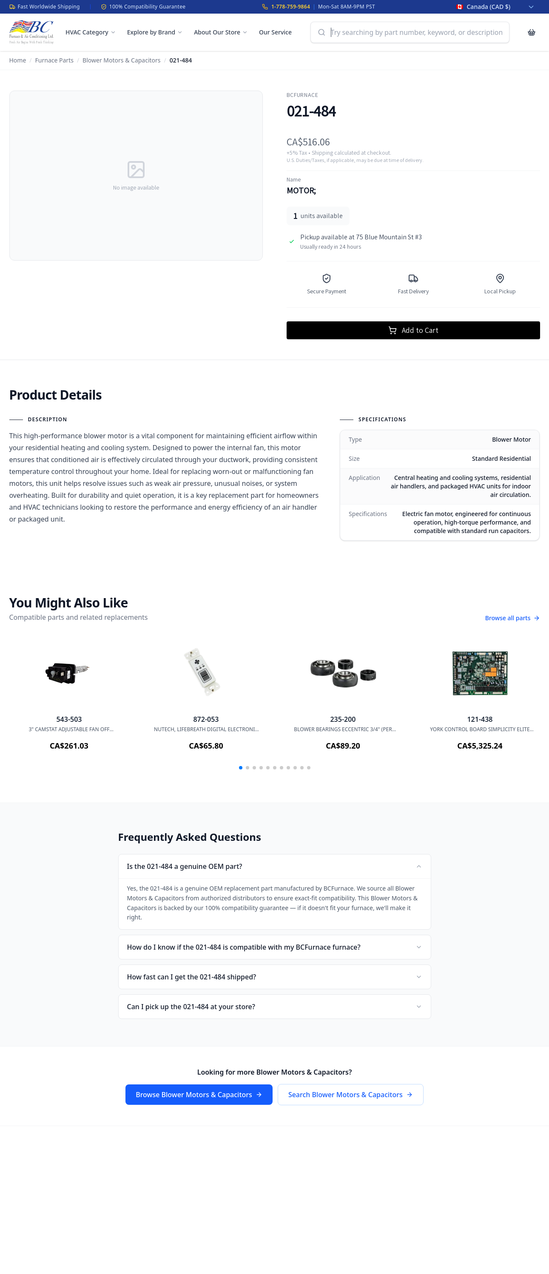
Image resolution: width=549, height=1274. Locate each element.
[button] (240, 767)
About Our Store (221, 32)
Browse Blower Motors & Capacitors (199, 1094)
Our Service (275, 32)
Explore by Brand (155, 32)
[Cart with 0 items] (531, 32)
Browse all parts (512, 618)
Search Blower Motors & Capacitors (350, 1094)
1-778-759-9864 (290, 6)
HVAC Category (90, 32)
